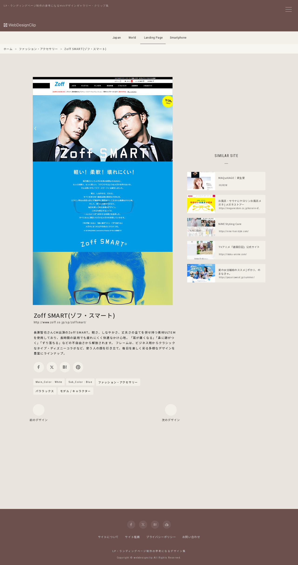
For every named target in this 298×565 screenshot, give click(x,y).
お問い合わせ (191, 537)
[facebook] (39, 367)
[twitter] (52, 367)
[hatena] (65, 367)
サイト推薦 (132, 537)
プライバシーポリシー (161, 537)
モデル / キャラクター (75, 391)
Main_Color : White (49, 382)
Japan (116, 37)
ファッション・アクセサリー (118, 382)
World (132, 37)
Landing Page (153, 37)
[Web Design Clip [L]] (20, 25)
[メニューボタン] (289, 9)
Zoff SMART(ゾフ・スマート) (74, 315)
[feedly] (167, 525)
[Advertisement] (226, 109)
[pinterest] (78, 367)
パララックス (45, 391)
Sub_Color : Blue (80, 382)
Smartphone (178, 37)
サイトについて (108, 537)
